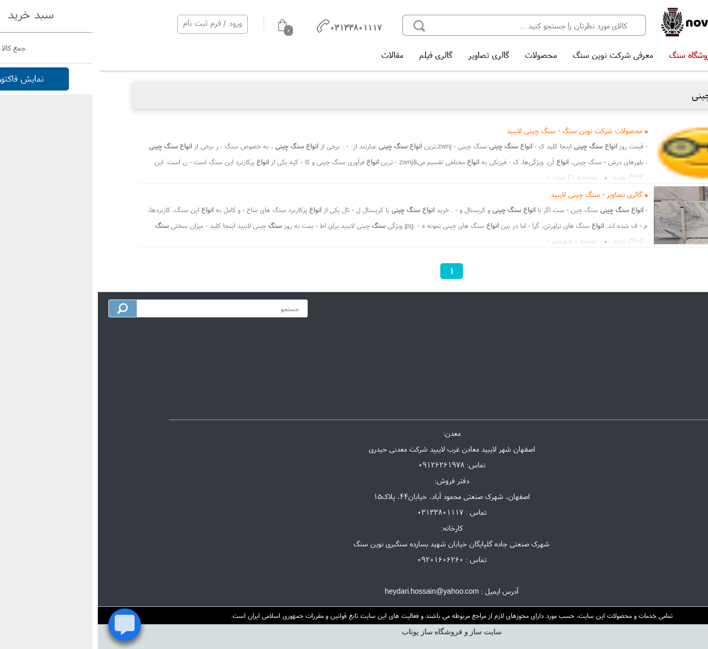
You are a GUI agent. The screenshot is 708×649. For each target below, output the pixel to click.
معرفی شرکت (658, 332)
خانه (639, 54)
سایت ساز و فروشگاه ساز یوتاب (354, 632)
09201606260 (342, 559)
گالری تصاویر (390, 54)
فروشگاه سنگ (593, 54)
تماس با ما (661, 349)
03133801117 (342, 512)
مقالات (295, 54)
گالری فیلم (338, 54)
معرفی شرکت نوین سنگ (515, 54)
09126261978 (343, 465)
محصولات (443, 54)
